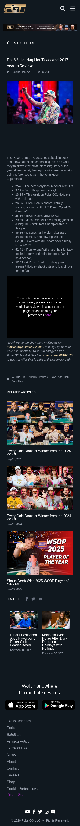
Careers (13, 775)
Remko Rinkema (21, 72)
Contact (13, 769)
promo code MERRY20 (57, 355)
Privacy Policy (18, 741)
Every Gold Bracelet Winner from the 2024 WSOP (39, 517)
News (11, 755)
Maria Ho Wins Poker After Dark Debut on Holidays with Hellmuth (54, 641)
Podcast (13, 728)
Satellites (14, 735)
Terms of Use (17, 748)
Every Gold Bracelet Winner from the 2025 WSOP (39, 452)
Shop (11, 782)
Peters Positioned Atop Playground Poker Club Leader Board (23, 640)
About (11, 762)
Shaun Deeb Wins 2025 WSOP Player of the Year (38, 582)
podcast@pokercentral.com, (25, 347)
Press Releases (19, 721)
